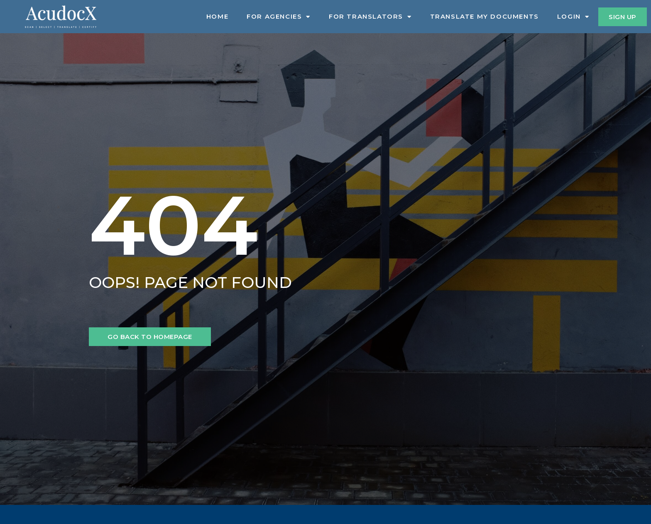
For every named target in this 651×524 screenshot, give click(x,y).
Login (573, 16)
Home (217, 16)
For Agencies (279, 16)
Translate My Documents (484, 16)
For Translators (370, 16)
